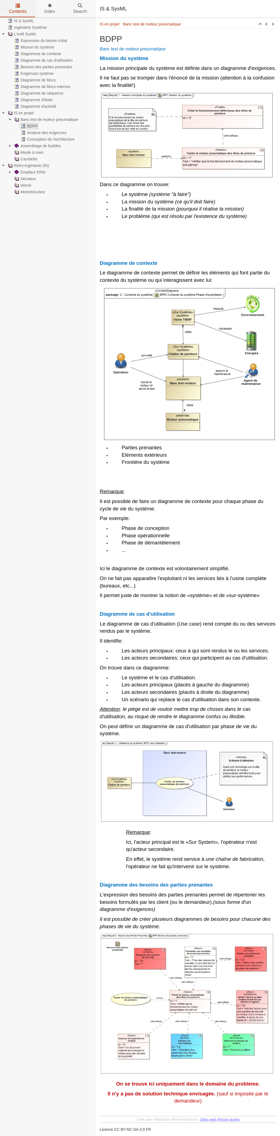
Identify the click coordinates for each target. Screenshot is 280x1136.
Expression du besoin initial (40, 40)
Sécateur (24, 178)
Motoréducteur (29, 192)
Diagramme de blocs (34, 80)
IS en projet (20, 113)
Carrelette (25, 159)
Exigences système (33, 73)
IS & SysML (20, 21)
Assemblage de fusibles (37, 146)
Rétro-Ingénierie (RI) (28, 165)
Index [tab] (49, 9)
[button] (260, 24)
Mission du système (33, 47)
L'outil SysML (22, 34)
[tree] (48, 106)
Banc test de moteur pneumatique (45, 119)
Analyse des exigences (43, 132)
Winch (22, 185)
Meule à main (28, 152)
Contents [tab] (18, 9)
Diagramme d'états (33, 99)
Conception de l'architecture (47, 139)
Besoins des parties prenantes (42, 67)
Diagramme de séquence (38, 93)
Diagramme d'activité (34, 106)
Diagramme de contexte (37, 53)
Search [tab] (80, 9)
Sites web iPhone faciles (219, 1119)
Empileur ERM (29, 172)
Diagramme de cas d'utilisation (43, 60)
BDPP (29, 126)
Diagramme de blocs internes (41, 86)
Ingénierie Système (27, 27)
